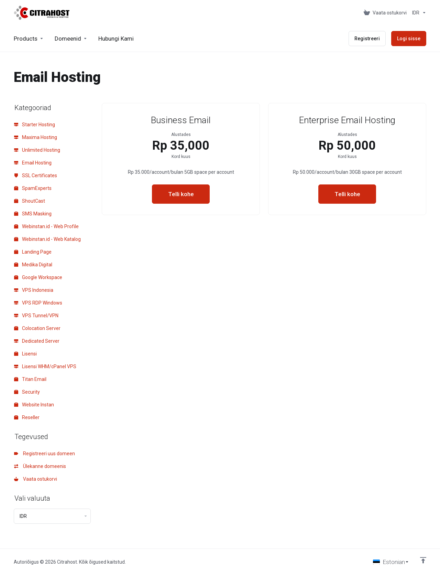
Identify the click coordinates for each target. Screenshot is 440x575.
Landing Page (33, 252)
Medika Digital (33, 264)
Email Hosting (33, 163)
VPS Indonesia (33, 290)
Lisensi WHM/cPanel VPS (45, 366)
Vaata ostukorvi (35, 479)
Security (27, 392)
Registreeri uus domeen (44, 453)
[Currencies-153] (417, 13)
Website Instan (34, 404)
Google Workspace (38, 277)
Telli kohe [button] (181, 194)
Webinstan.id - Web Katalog (47, 239)
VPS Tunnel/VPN (36, 315)
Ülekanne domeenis (40, 466)
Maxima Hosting (35, 137)
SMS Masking (33, 213)
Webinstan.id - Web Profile (46, 226)
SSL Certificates (35, 175)
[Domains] (71, 38)
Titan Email (30, 379)
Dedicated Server (36, 341)
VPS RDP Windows (38, 303)
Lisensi (25, 353)
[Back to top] (423, 560)
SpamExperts (33, 188)
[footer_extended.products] (28, 38)
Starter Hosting (34, 124)
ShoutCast (29, 201)
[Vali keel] (391, 561)
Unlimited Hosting (37, 150)
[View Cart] (385, 13)
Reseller (27, 417)
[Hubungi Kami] (116, 38)
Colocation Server (37, 328)
